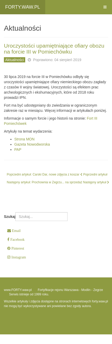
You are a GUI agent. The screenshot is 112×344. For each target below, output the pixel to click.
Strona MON (24, 139)
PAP (17, 149)
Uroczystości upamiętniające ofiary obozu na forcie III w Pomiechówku (54, 49)
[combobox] (41, 216)
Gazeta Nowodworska (32, 144)
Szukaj (9, 217)
